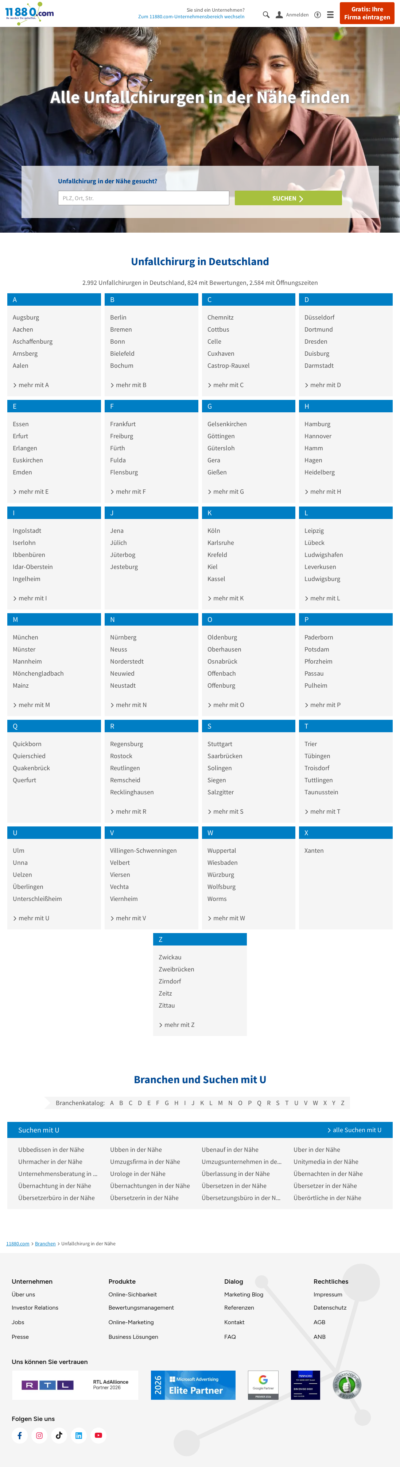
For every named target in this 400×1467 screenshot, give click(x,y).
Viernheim (124, 898)
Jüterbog (122, 554)
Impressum (328, 1294)
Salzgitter (220, 792)
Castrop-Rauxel (228, 365)
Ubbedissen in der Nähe (51, 1149)
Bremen (121, 329)
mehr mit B (128, 385)
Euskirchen (28, 460)
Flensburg (124, 472)
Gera (213, 460)
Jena (117, 530)
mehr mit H (322, 491)
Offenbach (221, 673)
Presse (20, 1336)
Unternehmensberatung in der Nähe (58, 1173)
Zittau (167, 1005)
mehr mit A (31, 385)
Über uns (23, 1294)
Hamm (313, 448)
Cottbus (218, 329)
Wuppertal (221, 850)
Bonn (117, 341)
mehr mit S (225, 811)
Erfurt (20, 436)
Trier (310, 744)
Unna (20, 862)
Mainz (21, 685)
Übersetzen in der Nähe (234, 1185)
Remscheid (125, 780)
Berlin (118, 317)
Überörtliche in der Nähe (327, 1197)
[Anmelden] (295, 14)
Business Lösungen (133, 1336)
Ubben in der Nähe (136, 1149)
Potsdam (316, 649)
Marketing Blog (243, 1294)
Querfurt (24, 780)
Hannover (317, 436)
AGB (319, 1322)
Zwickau (170, 957)
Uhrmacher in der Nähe (50, 1161)
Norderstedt (127, 661)
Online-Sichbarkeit (133, 1294)
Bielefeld (122, 353)
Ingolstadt (27, 530)
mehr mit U (31, 918)
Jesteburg (124, 566)
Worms (217, 898)
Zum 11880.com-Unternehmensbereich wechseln (191, 16)
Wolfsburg (221, 886)
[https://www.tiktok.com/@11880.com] (59, 1436)
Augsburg (26, 317)
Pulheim (315, 685)
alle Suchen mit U (354, 1130)
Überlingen (28, 886)
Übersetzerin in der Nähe (144, 1197)
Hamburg (317, 424)
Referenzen (239, 1307)
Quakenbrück (31, 768)
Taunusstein (321, 792)
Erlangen (25, 448)
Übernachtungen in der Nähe (150, 1185)
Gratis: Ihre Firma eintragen (367, 13)
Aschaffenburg (33, 341)
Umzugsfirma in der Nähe (145, 1161)
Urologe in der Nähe (138, 1173)
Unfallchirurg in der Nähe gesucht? (107, 181)
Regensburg (126, 744)
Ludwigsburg (322, 578)
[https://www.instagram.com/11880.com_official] (39, 1436)
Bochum (121, 365)
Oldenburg (222, 637)
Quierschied (29, 756)
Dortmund (318, 329)
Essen (21, 424)
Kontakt (234, 1322)
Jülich (118, 542)
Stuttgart (219, 744)
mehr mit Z (177, 1024)
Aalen (20, 365)
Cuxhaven (220, 353)
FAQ (230, 1336)
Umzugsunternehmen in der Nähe (242, 1161)
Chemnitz (220, 317)
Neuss (118, 649)
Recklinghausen (132, 792)
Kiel (212, 566)
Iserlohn (24, 542)
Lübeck (314, 542)
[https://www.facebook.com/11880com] (20, 1436)
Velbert (120, 862)
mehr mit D (322, 385)
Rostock (121, 756)
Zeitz (165, 993)
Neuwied (122, 673)
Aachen (23, 329)
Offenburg (221, 685)
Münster (24, 649)
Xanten (314, 850)
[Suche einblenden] (269, 14)
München (25, 637)
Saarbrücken (224, 756)
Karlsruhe (220, 542)
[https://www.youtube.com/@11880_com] (98, 1436)
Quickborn (27, 744)
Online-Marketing (131, 1322)
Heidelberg (319, 472)
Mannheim (27, 661)
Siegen (216, 780)
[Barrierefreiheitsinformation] (320, 14)
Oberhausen (224, 649)
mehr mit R (128, 811)
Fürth (117, 448)
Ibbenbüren (29, 554)
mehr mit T (322, 811)
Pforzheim (318, 661)
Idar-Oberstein (33, 566)
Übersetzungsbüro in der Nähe (242, 1197)
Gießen (217, 472)
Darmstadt (319, 365)
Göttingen (221, 436)
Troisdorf (316, 768)
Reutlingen (125, 768)
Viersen (120, 874)
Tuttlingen (318, 780)
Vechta (119, 886)
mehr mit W (226, 918)
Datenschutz (330, 1307)
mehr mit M (31, 704)
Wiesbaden (222, 862)
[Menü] (333, 14)
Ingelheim (26, 578)
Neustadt (123, 685)
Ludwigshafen (323, 554)
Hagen (313, 460)
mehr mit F (128, 491)
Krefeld (217, 554)
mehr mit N (128, 704)
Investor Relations (35, 1307)
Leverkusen (320, 566)
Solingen (219, 768)
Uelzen (22, 874)
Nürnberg (123, 637)
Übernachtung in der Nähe (54, 1185)
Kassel (216, 578)
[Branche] (143, 198)
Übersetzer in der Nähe (325, 1185)
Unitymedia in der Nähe (326, 1161)
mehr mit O (225, 704)
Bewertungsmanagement (141, 1307)
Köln (213, 530)
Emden (22, 472)
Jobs (18, 1322)
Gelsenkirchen (227, 424)
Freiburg (121, 436)
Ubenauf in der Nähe (230, 1149)
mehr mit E (30, 491)
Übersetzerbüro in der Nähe (56, 1197)
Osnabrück (222, 661)
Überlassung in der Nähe (236, 1173)
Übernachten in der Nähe (328, 1173)
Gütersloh (221, 448)
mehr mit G (225, 491)
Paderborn (318, 637)
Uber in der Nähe (317, 1149)
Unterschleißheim (37, 898)
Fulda (118, 460)
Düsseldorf (319, 317)
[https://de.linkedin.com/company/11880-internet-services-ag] (79, 1436)
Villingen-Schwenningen (143, 850)
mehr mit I (30, 598)
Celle (214, 341)
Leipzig (314, 530)
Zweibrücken (176, 969)
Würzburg (220, 874)
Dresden (315, 341)
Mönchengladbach (38, 673)
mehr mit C (225, 385)
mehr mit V (128, 918)
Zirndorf (170, 981)
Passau (314, 673)
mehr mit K (225, 598)
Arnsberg (25, 353)
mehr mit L (322, 598)
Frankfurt (123, 424)
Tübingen (317, 756)
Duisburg (316, 353)
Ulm (18, 850)
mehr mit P (322, 704)
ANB (320, 1336)
